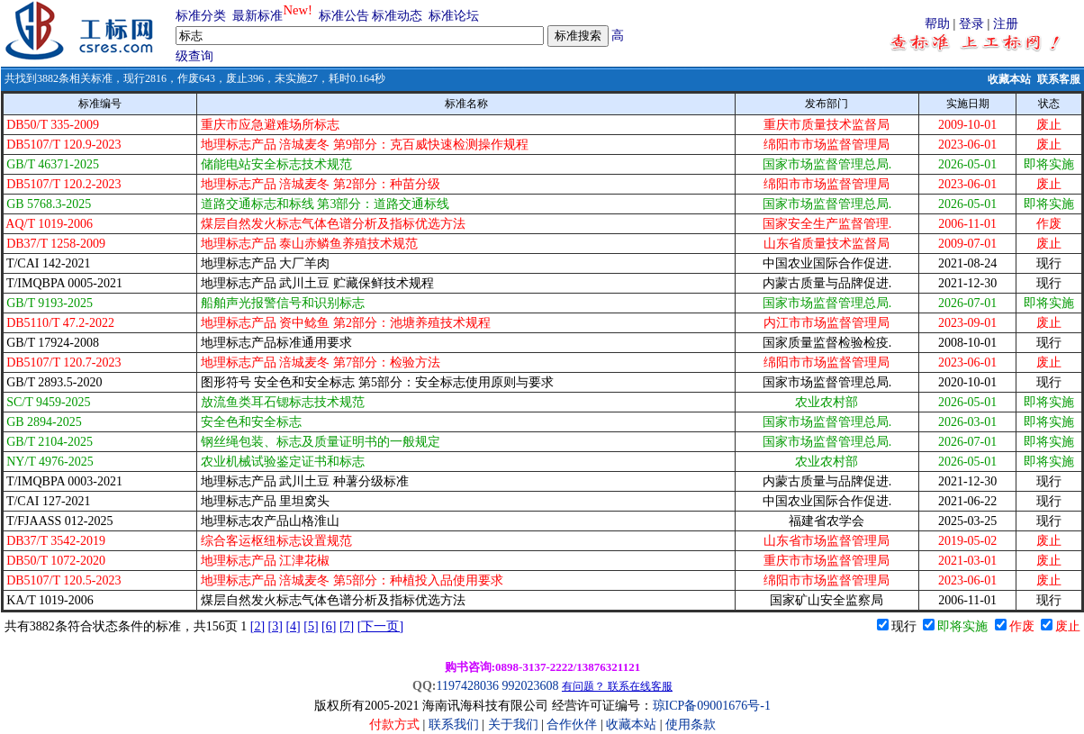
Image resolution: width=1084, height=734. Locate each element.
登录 (971, 24)
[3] (275, 626)
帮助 (937, 24)
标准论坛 (454, 16)
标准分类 (201, 16)
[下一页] (380, 626)
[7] (346, 626)
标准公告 (344, 16)
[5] (310, 626)
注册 (1005, 24)
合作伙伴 (572, 724)
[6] (328, 626)
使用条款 (690, 724)
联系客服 (1058, 79)
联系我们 (454, 724)
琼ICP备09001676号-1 (712, 705)
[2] (257, 626)
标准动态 (397, 16)
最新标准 (257, 16)
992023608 (529, 686)
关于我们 (515, 724)
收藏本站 (1009, 79)
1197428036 (467, 686)
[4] (292, 626)
